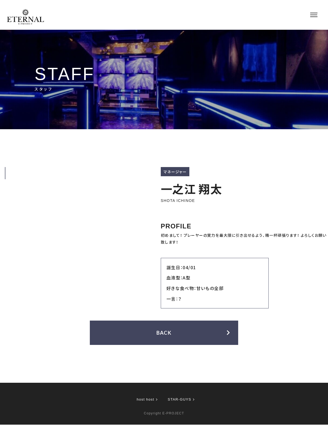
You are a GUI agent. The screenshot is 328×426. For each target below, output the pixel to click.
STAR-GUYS (180, 400)
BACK (164, 333)
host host (144, 400)
